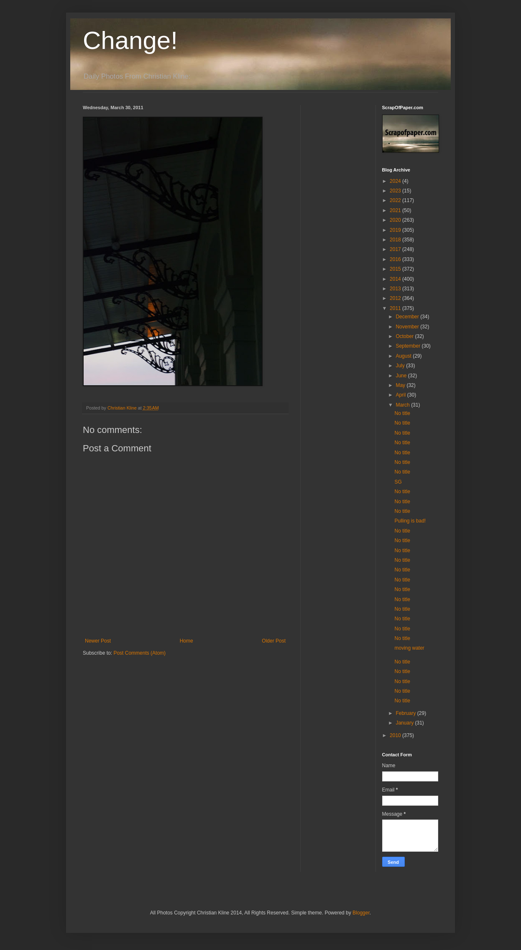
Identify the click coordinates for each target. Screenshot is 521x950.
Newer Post (98, 641)
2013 (396, 289)
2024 (396, 181)
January (405, 723)
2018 (396, 240)
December (408, 317)
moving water (409, 648)
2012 (396, 298)
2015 (396, 269)
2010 (396, 735)
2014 (396, 279)
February (406, 713)
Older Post (274, 641)
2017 (396, 249)
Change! (130, 40)
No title (402, 413)
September (408, 346)
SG (397, 482)
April (401, 395)
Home (186, 641)
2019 (396, 230)
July (401, 366)
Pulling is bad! (410, 521)
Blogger (361, 913)
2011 (396, 308)
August (404, 356)
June (402, 376)
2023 (396, 191)
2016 (396, 259)
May (401, 385)
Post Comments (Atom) (139, 653)
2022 (396, 200)
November (408, 327)
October (405, 336)
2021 (396, 210)
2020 (396, 220)
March (403, 405)
